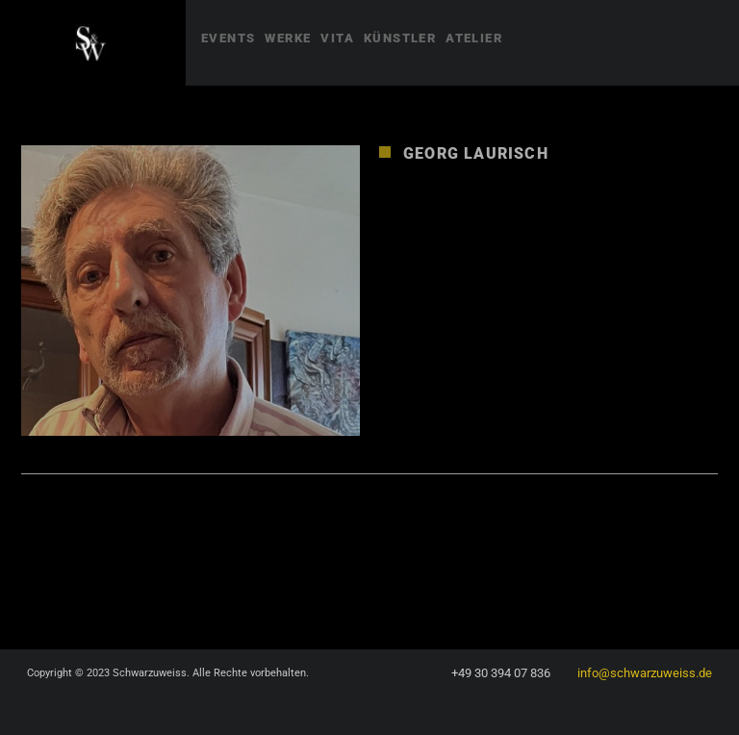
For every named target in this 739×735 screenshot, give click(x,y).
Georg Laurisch (475, 153)
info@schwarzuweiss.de (644, 673)
